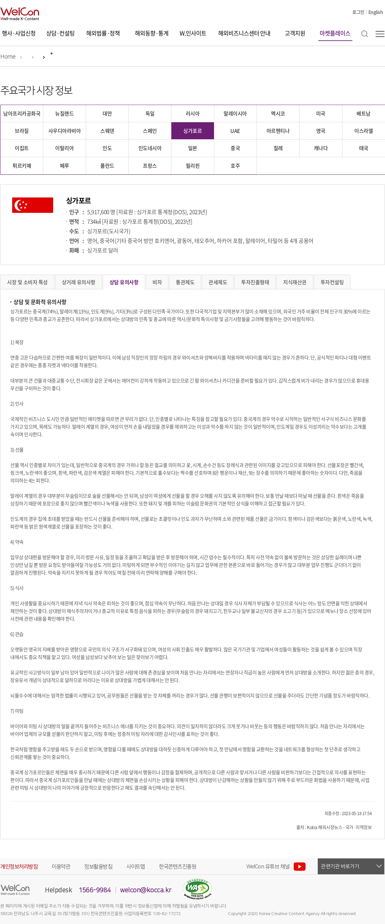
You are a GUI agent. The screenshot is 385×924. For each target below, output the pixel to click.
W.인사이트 (193, 33)
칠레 (278, 148)
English (375, 12)
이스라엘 (363, 130)
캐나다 (321, 148)
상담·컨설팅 (60, 33)
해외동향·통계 (151, 33)
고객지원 (295, 33)
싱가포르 (192, 130)
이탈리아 (64, 148)
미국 (320, 113)
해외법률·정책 (103, 33)
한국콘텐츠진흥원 (177, 867)
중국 (235, 148)
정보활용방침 (98, 867)
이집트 (22, 148)
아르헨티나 (278, 130)
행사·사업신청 (19, 33)
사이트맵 (135, 867)
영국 (320, 130)
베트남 (363, 113)
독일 (150, 113)
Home (7, 57)
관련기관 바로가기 (340, 866)
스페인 (150, 130)
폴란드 (107, 165)
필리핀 (193, 165)
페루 (64, 165)
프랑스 (150, 165)
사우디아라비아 (64, 130)
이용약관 (61, 867)
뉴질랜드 (64, 113)
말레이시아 (235, 113)
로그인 (358, 12)
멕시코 (278, 113)
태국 (363, 148)
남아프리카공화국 (21, 113)
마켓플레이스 (335, 33)
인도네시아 (150, 148)
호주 (235, 165)
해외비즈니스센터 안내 (244, 33)
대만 (107, 113)
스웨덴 (107, 130)
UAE (235, 130)
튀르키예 (21, 165)
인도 (107, 148)
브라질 (22, 130)
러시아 (193, 113)
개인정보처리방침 (18, 867)
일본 (192, 148)
